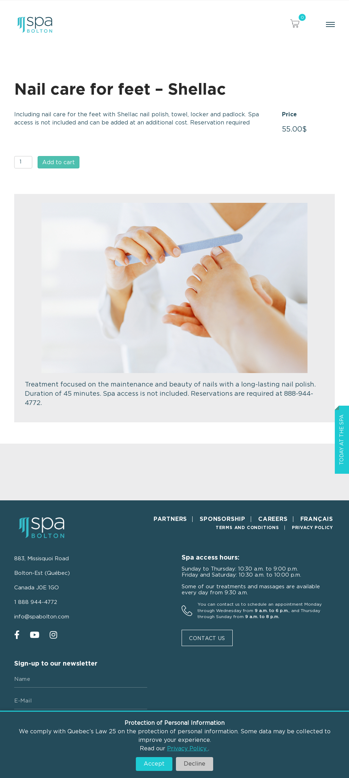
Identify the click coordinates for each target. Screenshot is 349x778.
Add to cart (58, 162)
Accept (154, 764)
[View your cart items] (294, 24)
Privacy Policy (187, 748)
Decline (194, 764)
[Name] (80, 679)
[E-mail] (80, 701)
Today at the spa (341, 440)
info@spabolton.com (41, 616)
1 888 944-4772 (35, 602)
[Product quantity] (23, 162)
